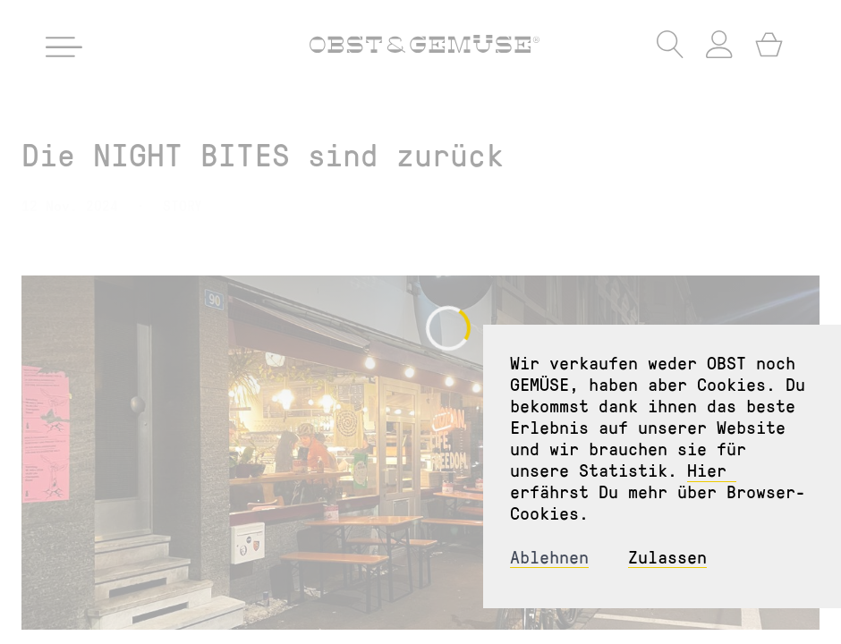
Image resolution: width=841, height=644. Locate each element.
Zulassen (667, 557)
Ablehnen (549, 557)
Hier (711, 469)
